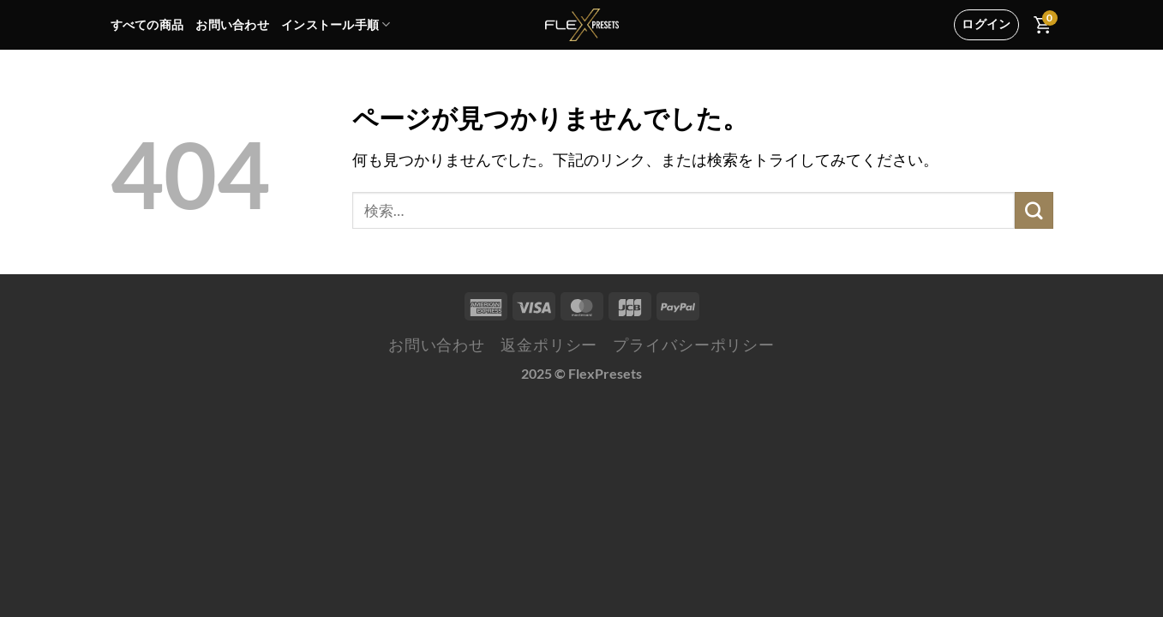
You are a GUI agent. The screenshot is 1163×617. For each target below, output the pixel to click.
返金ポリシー (549, 345)
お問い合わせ (232, 24)
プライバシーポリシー (694, 345)
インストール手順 (336, 24)
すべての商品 (147, 24)
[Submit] (1033, 210)
